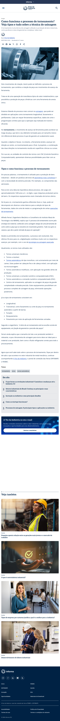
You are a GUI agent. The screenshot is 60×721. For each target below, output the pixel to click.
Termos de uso (5, 712)
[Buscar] (57, 8)
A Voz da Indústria (9, 38)
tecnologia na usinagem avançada (41, 242)
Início (3, 684)
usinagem (39, 111)
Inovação (4, 692)
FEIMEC (32, 684)
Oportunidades (5, 696)
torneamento (6, 371)
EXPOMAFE (4, 688)
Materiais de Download (37, 696)
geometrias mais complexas (45, 178)
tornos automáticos (23, 371)
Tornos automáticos (13, 260)
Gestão (32, 688)
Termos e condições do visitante (40, 712)
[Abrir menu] (3, 8)
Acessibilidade (5, 709)
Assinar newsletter (30, 430)
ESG (31, 692)
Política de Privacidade (37, 709)
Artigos (3, 18)
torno (13, 371)
